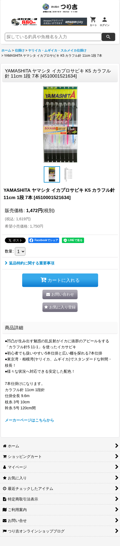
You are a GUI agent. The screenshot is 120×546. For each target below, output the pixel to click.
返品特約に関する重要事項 (29, 263)
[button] (52, 174)
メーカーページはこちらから (29, 420)
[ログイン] (104, 21)
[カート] (93, 21)
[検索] (108, 37)
